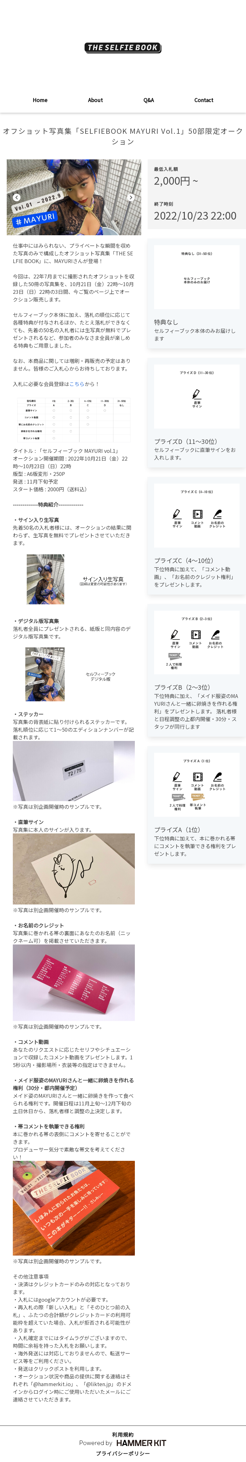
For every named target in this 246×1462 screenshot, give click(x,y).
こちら (77, 384)
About (95, 100)
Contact (203, 100)
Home (40, 100)
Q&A (149, 100)
